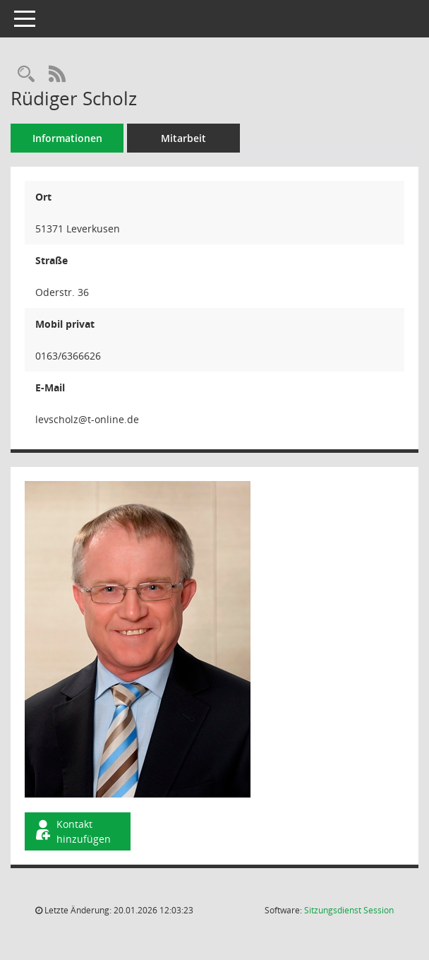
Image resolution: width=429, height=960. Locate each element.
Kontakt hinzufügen (72, 831)
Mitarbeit (183, 138)
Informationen (67, 138)
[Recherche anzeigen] (26, 74)
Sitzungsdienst (349, 910)
